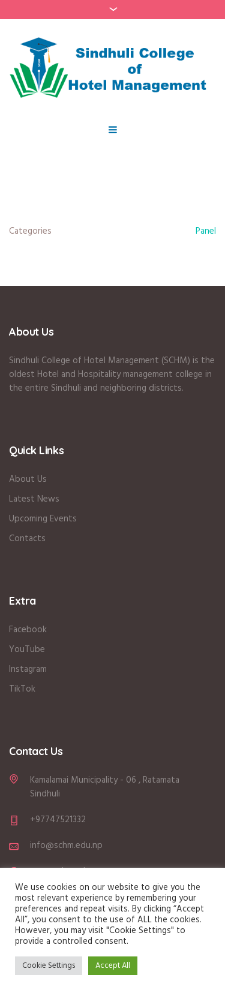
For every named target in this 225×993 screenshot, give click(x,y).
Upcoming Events (43, 519)
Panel (206, 231)
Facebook (28, 630)
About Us (29, 479)
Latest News (34, 499)
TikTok (22, 689)
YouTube (27, 649)
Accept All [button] (112, 965)
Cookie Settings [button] (48, 965)
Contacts (27, 539)
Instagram (28, 669)
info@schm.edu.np (66, 845)
